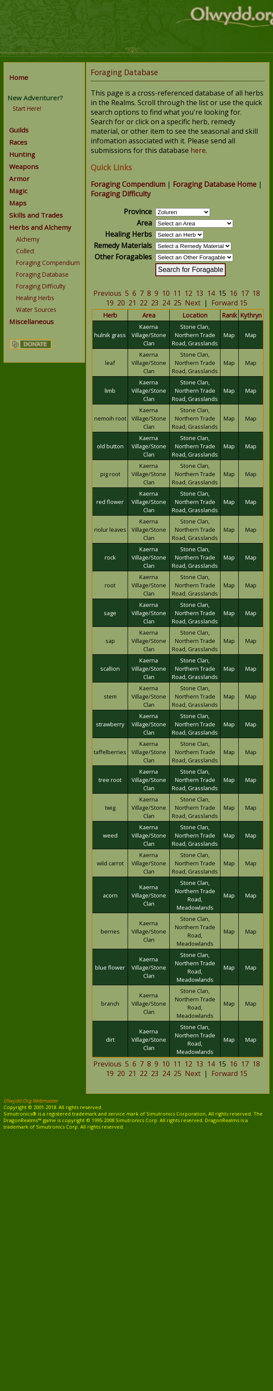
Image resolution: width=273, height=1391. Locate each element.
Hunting (22, 154)
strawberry (110, 724)
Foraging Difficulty (41, 286)
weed (110, 835)
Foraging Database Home (215, 184)
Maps (17, 203)
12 (188, 293)
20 (121, 303)
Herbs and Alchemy (40, 227)
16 (233, 293)
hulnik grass (110, 335)
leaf (110, 363)
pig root (110, 474)
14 (211, 293)
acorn (110, 895)
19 (110, 303)
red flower (110, 502)
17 (245, 293)
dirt (110, 1039)
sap (110, 641)
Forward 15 (229, 303)
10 (166, 293)
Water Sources (36, 309)
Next (193, 303)
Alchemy (27, 239)
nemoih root (110, 418)
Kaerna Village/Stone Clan (149, 335)
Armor (19, 178)
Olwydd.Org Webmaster (30, 1100)
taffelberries (110, 752)
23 (155, 303)
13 (200, 293)
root (110, 585)
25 (177, 303)
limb (110, 390)
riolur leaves (110, 529)
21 (132, 303)
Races (18, 142)
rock (110, 557)
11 (177, 293)
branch (110, 1003)
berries (110, 931)
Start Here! (27, 108)
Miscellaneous (31, 321)
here (198, 150)
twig (110, 807)
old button (110, 446)
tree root (110, 780)
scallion (110, 668)
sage (110, 613)
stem (110, 696)
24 (166, 303)
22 (144, 303)
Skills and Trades (36, 215)
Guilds (19, 130)
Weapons (24, 166)
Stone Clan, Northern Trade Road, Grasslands (195, 335)
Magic (18, 190)
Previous (107, 293)
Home (18, 77)
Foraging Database (42, 274)
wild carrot (110, 863)
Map (229, 335)
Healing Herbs (35, 298)
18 (256, 293)
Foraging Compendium (48, 262)
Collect (25, 251)
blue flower (110, 967)
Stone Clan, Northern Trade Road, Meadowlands (195, 895)
